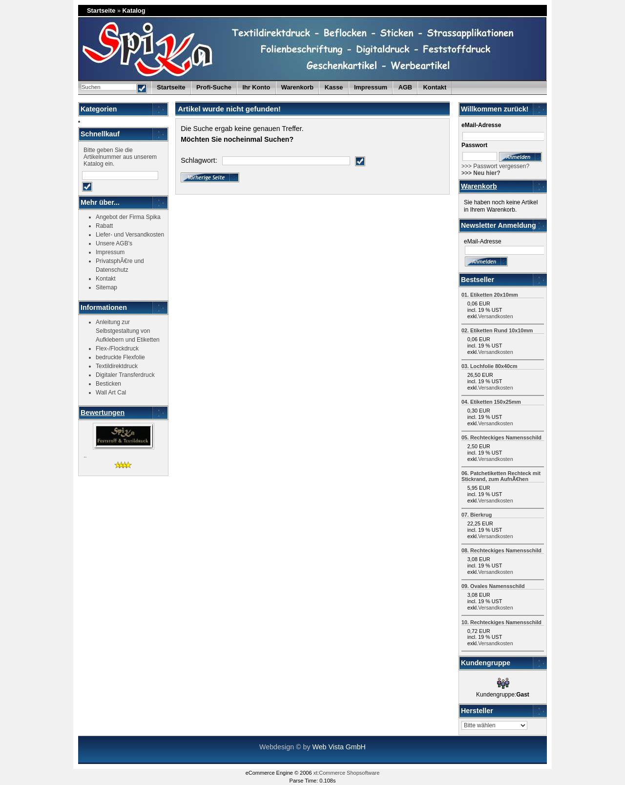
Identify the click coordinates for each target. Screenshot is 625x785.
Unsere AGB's (114, 243)
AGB (405, 87)
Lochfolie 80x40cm (494, 366)
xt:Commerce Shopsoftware (346, 773)
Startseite (101, 10)
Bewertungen (103, 412)
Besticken (108, 383)
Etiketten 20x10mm (494, 295)
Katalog (134, 10)
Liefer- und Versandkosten (130, 234)
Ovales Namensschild (497, 586)
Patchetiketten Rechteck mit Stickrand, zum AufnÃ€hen (501, 476)
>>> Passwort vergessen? (495, 166)
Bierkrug (481, 515)
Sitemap (106, 287)
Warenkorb (479, 186)
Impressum (370, 87)
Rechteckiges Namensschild (506, 437)
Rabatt (104, 225)
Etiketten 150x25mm (495, 402)
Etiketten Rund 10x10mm (501, 330)
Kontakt (435, 87)
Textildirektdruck (117, 366)
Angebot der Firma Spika (128, 217)
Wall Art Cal (111, 392)
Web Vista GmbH (338, 747)
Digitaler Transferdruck (125, 374)
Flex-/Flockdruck (117, 348)
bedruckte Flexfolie (120, 357)
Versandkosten (495, 316)
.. (85, 455)
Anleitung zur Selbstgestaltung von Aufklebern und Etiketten (128, 331)
